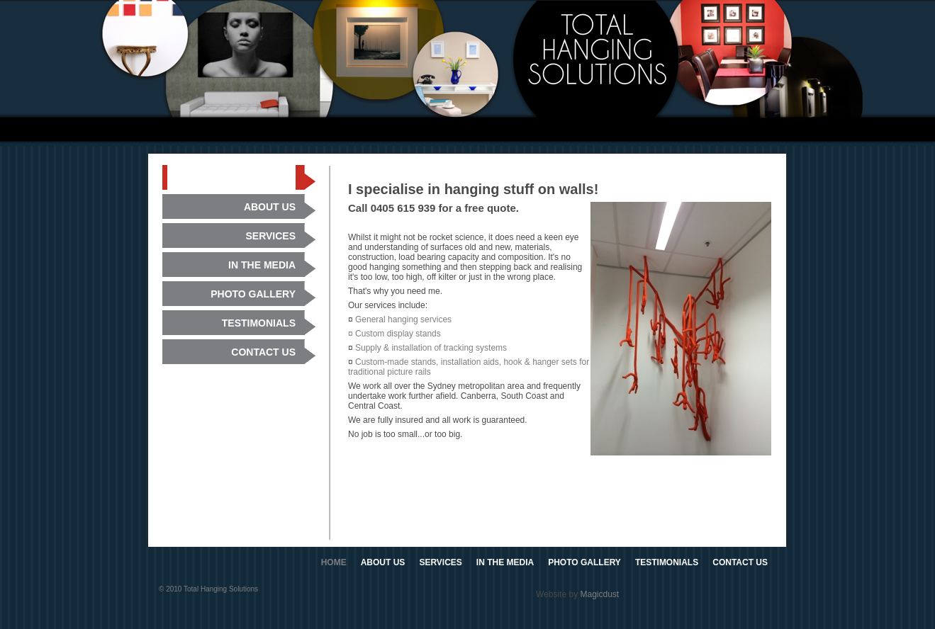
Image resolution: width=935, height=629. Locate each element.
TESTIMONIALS (666, 562)
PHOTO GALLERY (584, 562)
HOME (334, 562)
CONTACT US (740, 562)
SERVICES (440, 562)
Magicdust (599, 594)
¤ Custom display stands (394, 334)
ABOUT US (383, 562)
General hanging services (403, 319)
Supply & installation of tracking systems (431, 348)
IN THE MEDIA (505, 562)
